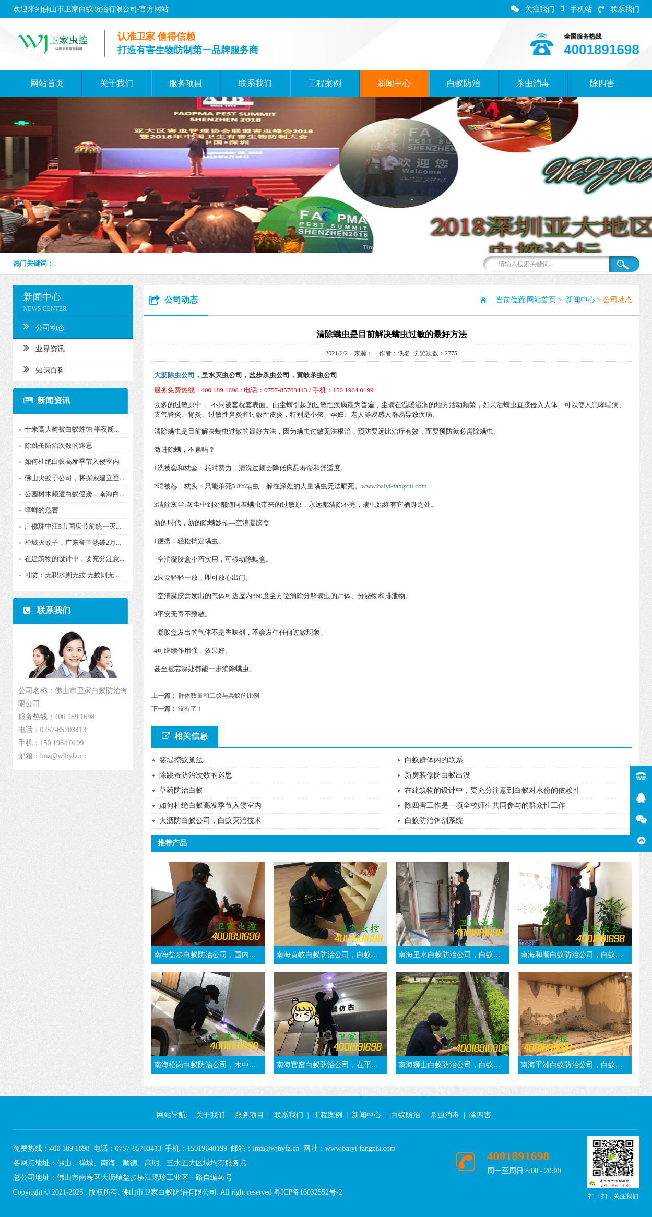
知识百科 (41, 369)
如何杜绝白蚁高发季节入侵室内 (69, 462)
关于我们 (116, 83)
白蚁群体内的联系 (434, 760)
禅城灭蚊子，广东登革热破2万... (70, 542)
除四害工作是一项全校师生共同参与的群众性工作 (485, 805)
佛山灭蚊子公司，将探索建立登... (72, 478)
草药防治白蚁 (181, 790)
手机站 (576, 9)
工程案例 (324, 83)
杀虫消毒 (533, 83)
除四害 (602, 83)
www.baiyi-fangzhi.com (394, 486)
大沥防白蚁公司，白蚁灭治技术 (210, 821)
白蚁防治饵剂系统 (434, 821)
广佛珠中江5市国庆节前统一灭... (70, 526)
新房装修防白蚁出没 (437, 775)
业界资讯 (41, 347)
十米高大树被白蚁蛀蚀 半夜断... (69, 429)
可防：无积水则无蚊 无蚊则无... (69, 575)
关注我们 (532, 9)
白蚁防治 (463, 83)
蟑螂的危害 (39, 510)
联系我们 (618, 9)
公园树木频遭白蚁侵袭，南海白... (72, 494)
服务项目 (186, 83)
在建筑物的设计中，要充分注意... (72, 559)
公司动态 (41, 326)
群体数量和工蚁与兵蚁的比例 (218, 695)
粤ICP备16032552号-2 (308, 1192)
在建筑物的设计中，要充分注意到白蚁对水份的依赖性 (492, 790)
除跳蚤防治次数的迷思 (56, 445)
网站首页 (47, 83)
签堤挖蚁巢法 (181, 760)
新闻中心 (394, 83)
